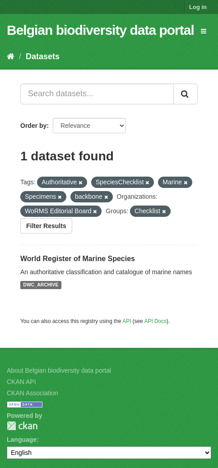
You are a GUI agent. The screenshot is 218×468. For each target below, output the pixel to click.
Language (22, 439)
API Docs (155, 321)
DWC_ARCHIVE (40, 285)
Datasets (43, 56)
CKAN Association (32, 393)
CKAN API (21, 381)
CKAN (22, 426)
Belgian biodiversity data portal (100, 30)
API (126, 321)
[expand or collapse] (203, 31)
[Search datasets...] (97, 94)
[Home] (10, 56)
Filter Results (46, 225)
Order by (33, 125)
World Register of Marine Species (77, 258)
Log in (198, 7)
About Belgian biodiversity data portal (59, 370)
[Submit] (185, 94)
